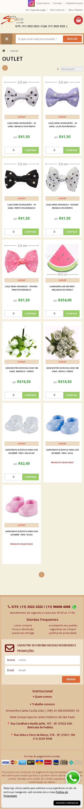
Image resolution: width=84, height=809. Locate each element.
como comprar (23, 625)
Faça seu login (38, 9)
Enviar (71, 679)
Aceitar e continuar (67, 802)
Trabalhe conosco (42, 704)
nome (11, 660)
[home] (12, 20)
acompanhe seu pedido (63, 625)
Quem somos (42, 697)
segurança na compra (63, 629)
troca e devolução (23, 629)
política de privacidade (63, 633)
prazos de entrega (23, 633)
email (10, 670)
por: (16, 137)
